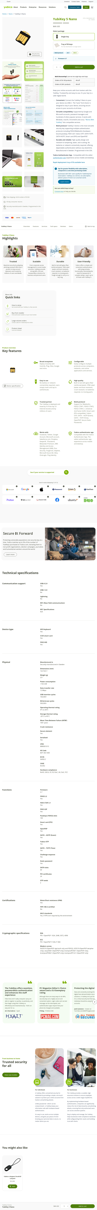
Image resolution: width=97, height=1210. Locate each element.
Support (91, 1)
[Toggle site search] (65, 7)
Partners (84, 1)
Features (36, 226)
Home (4, 14)
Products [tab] (23, 7)
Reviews (63, 226)
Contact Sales (76, 1)
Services (44, 226)
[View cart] (92, 7)
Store (86, 7)
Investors (67, 1)
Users (71, 226)
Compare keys (59, 191)
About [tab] (15, 7)
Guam (7, 1)
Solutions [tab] (52, 7)
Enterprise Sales (75, 7)
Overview (26, 226)
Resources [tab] (43, 7)
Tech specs (53, 226)
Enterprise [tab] (32, 7)
